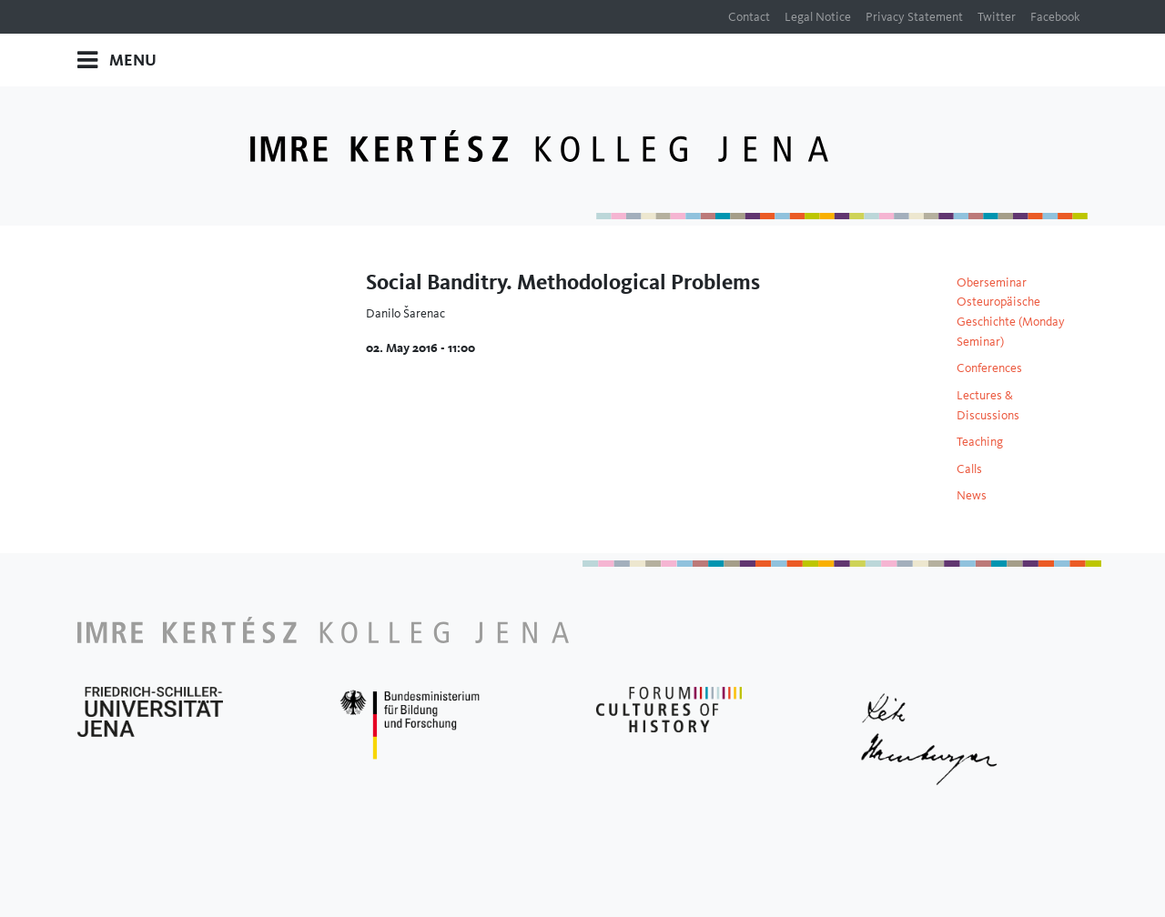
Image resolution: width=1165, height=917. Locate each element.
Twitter (997, 16)
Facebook (1055, 16)
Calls (969, 468)
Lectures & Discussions (988, 405)
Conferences (989, 367)
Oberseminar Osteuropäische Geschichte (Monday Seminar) (1011, 311)
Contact (749, 16)
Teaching (980, 441)
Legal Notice (818, 16)
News (972, 495)
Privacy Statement (914, 16)
